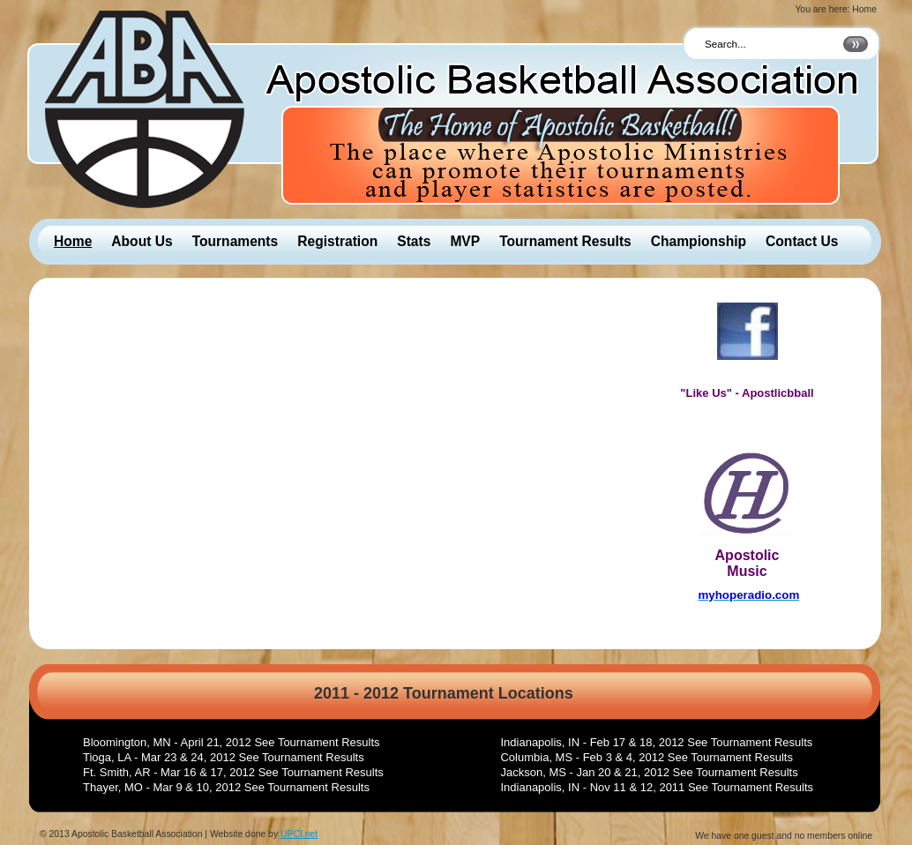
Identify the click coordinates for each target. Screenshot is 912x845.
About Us (141, 241)
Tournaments (235, 241)
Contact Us (802, 241)
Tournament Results (565, 241)
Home (73, 241)
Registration (337, 241)
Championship (698, 241)
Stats (413, 241)
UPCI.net (299, 834)
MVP (465, 241)
